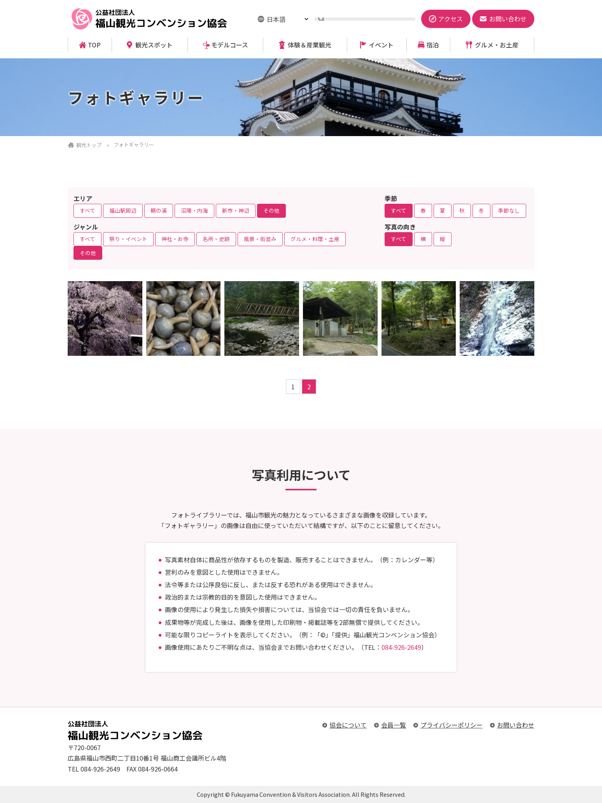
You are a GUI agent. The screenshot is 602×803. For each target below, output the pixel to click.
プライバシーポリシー (451, 725)
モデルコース (229, 45)
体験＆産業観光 (309, 45)
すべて (87, 210)
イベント (381, 45)
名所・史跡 (216, 239)
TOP (94, 45)
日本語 (276, 19)
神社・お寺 (175, 239)
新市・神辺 (235, 210)
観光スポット (154, 45)
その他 (271, 210)
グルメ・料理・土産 (315, 239)
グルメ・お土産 (496, 45)
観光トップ (89, 144)
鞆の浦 (158, 210)
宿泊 (433, 45)
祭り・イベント (128, 239)
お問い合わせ (515, 725)
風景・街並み (260, 239)
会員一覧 (393, 725)
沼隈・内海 (194, 210)
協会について (348, 725)
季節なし (509, 210)
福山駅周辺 (122, 210)
